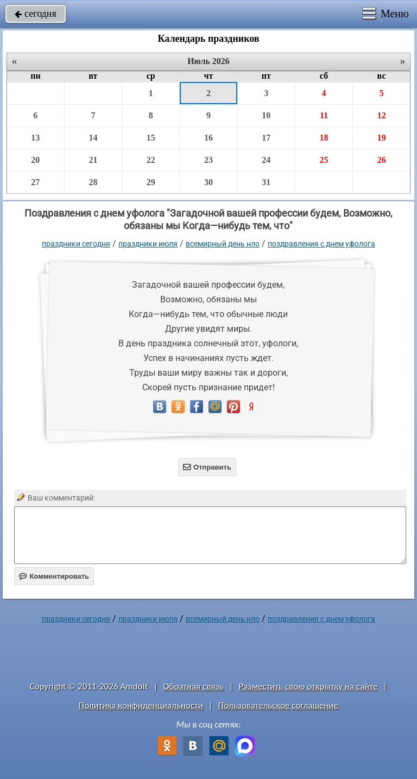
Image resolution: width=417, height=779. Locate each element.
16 (208, 137)
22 (151, 159)
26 (381, 159)
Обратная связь (193, 686)
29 (151, 182)
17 (266, 137)
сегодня (35, 13)
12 (381, 115)
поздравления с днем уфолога (321, 243)
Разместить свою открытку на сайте (308, 686)
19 (381, 137)
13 (35, 137)
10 (266, 115)
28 (93, 182)
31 (266, 182)
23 (208, 159)
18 (323, 137)
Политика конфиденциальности (141, 705)
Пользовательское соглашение (278, 705)
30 (208, 182)
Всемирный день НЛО (223, 243)
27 (35, 182)
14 (93, 137)
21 (93, 159)
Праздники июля (148, 243)
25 (323, 159)
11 (324, 115)
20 (35, 159)
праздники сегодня (76, 243)
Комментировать (54, 576)
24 (266, 159)
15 (151, 137)
